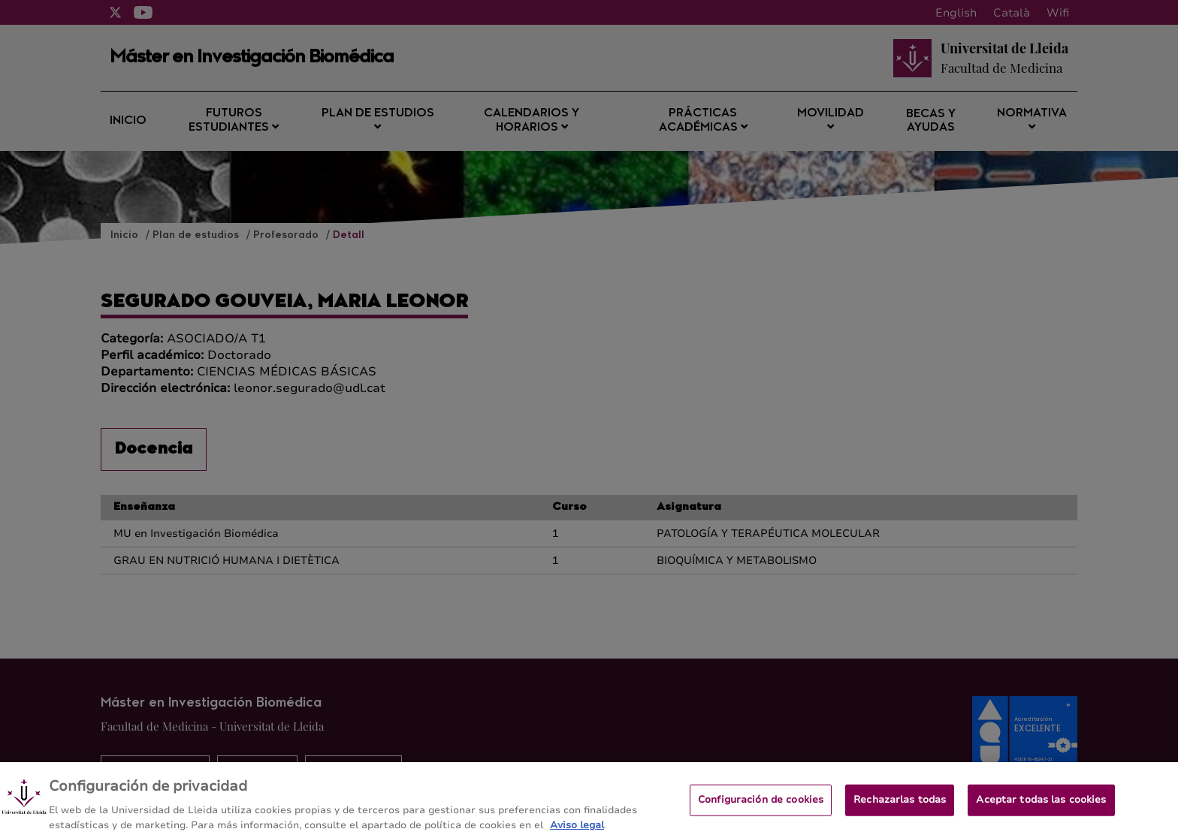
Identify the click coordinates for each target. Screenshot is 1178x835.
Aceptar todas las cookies (1041, 805)
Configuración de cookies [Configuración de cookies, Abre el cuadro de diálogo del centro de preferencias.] (760, 805)
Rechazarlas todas (899, 805)
